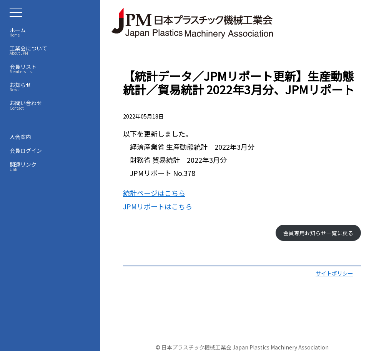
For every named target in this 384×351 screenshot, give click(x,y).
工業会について (52, 50)
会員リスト (52, 68)
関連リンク (52, 166)
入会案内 (20, 136)
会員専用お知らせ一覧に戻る (318, 233)
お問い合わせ (52, 104)
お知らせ (52, 86)
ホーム (52, 32)
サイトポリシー (334, 273)
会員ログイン (26, 150)
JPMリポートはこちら (157, 206)
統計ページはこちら (154, 193)
